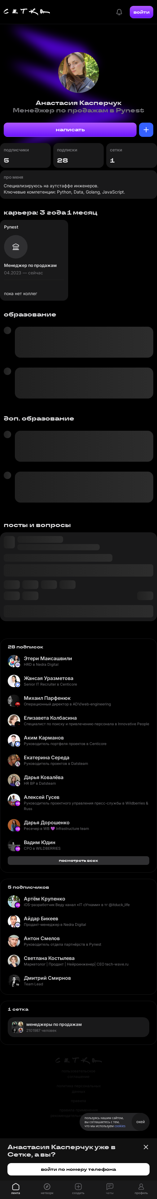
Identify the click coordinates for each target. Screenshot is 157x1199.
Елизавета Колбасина (50, 718)
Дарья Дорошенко (47, 822)
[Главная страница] (27, 12)
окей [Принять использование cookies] (140, 1121)
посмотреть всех (78, 860)
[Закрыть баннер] (146, 1147)
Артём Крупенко (44, 899)
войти (141, 12)
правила (78, 1100)
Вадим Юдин (39, 842)
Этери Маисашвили (48, 658)
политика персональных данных (79, 1088)
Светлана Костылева (49, 958)
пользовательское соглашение (78, 1074)
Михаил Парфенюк (47, 698)
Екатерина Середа (46, 757)
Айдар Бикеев (41, 918)
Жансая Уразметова (48, 678)
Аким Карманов (44, 738)
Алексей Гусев (41, 797)
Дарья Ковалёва (43, 777)
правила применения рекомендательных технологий (78, 1113)
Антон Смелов (42, 938)
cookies (120, 1126)
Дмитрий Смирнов (47, 978)
